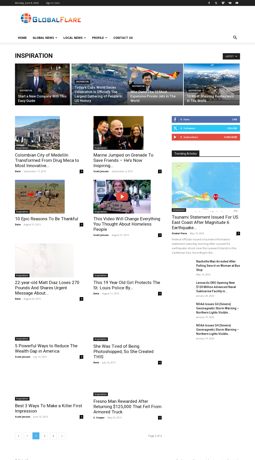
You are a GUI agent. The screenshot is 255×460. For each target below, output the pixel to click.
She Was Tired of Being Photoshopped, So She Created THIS (123, 347)
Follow (232, 128)
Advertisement (214, 456)
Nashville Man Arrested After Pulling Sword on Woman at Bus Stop (218, 266)
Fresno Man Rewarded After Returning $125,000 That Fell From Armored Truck (127, 402)
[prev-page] (18, 431)
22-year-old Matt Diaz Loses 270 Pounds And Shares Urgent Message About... (47, 283)
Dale (18, 171)
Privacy (197, 456)
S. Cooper (99, 412)
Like (234, 119)
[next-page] (62, 431)
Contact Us (123, 38)
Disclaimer (182, 456)
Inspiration (26, 90)
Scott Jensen (101, 171)
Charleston (179, 209)
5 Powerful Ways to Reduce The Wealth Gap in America (46, 344)
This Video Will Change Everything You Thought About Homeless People (126, 224)
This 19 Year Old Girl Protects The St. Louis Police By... (126, 280)
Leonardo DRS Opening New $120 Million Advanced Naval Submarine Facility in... (216, 287)
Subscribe (230, 137)
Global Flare (179, 233)
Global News (45, 38)
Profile (99, 38)
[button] (235, 38)
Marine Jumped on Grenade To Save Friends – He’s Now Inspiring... (123, 160)
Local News (74, 38)
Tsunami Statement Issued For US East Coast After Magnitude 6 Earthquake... (205, 222)
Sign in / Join (53, 2)
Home (22, 38)
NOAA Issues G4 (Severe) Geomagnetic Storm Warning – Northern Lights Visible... (217, 308)
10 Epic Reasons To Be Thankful (46, 218)
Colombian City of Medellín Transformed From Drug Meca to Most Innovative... (47, 160)
